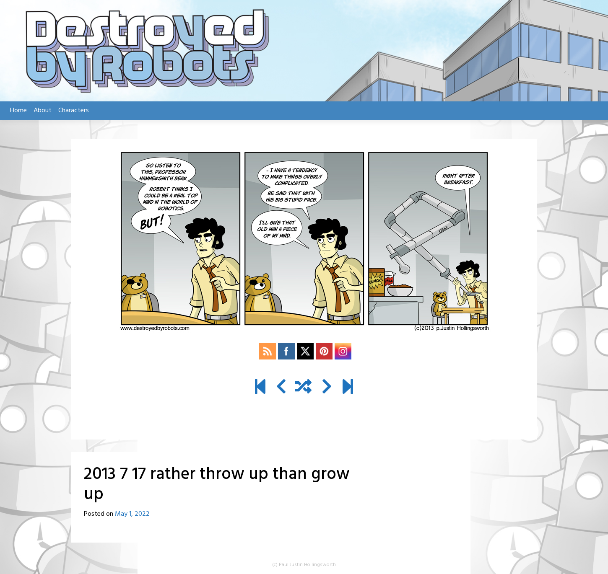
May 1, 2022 (132, 514)
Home (18, 110)
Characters (73, 110)
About (43, 110)
